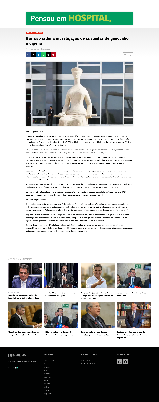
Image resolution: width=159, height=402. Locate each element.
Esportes (47, 377)
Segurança (48, 394)
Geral (46, 380)
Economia (47, 374)
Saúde (46, 390)
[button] (28, 54)
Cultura (46, 370)
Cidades (47, 367)
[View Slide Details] (79, 18)
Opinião (47, 384)
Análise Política (49, 360)
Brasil (46, 364)
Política (47, 387)
